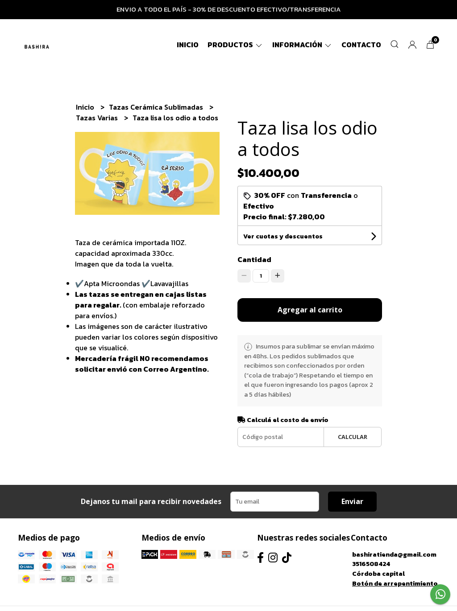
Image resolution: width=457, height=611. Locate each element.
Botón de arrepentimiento (395, 583)
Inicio (188, 44)
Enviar (352, 501)
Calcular (352, 437)
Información (302, 44)
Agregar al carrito (310, 310)
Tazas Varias (98, 117)
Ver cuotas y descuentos (283, 236)
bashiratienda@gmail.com (394, 554)
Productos (235, 44)
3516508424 (371, 564)
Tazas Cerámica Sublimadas (157, 107)
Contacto (361, 44)
